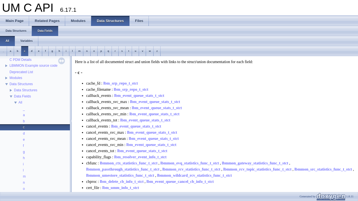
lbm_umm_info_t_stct (120, 188)
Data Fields (22, 96)
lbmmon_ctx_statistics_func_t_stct (128, 163)
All (20, 102)
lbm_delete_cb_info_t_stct (121, 182)
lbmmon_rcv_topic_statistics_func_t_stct (257, 169)
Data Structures (21, 84)
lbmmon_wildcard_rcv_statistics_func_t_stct (194, 175)
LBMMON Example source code (33, 66)
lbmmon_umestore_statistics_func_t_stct (120, 175)
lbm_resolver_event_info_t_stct (140, 157)
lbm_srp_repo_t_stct (120, 83)
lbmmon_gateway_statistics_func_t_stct (255, 163)
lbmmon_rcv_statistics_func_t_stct (191, 169)
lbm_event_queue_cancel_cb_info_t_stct (180, 182)
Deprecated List (21, 72)
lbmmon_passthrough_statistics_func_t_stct (122, 169)
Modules (16, 78)
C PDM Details (21, 60)
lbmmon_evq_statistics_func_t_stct (190, 163)
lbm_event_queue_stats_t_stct (139, 96)
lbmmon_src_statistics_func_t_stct (323, 169)
